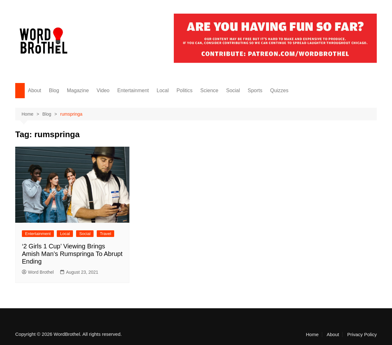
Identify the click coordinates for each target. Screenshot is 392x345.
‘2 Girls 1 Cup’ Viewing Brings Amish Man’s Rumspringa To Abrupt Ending (72, 254)
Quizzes (279, 90)
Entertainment (133, 90)
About (34, 90)
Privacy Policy (362, 334)
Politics (184, 90)
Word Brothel (38, 272)
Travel (105, 233)
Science (209, 90)
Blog (54, 90)
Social (233, 90)
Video (103, 90)
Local (163, 90)
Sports (255, 90)
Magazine (78, 90)
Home (312, 334)
